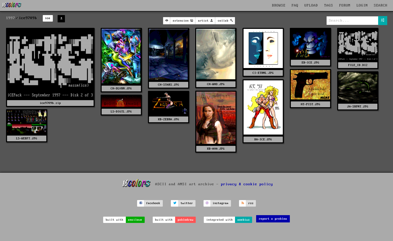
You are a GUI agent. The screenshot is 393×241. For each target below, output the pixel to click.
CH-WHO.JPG (216, 84)
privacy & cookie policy (247, 184)
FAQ (295, 6)
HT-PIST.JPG (310, 104)
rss (251, 203)
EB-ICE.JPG (310, 62)
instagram (220, 203)
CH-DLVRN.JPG (121, 88)
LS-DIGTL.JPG (121, 111)
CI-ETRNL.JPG (263, 73)
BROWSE (279, 6)
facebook (153, 203)
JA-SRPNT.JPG (357, 106)
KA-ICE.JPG (263, 139)
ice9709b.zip (50, 103)
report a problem (273, 218)
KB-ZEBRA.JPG (168, 119)
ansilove (135, 219)
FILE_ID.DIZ (358, 65)
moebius (244, 219)
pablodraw (185, 219)
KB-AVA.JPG (216, 148)
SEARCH (380, 6)
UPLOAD (311, 6)
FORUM (344, 6)
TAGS (328, 6)
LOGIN (362, 6)
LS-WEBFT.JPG (26, 138)
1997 (10, 18)
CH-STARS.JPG (168, 84)
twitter (187, 203)
